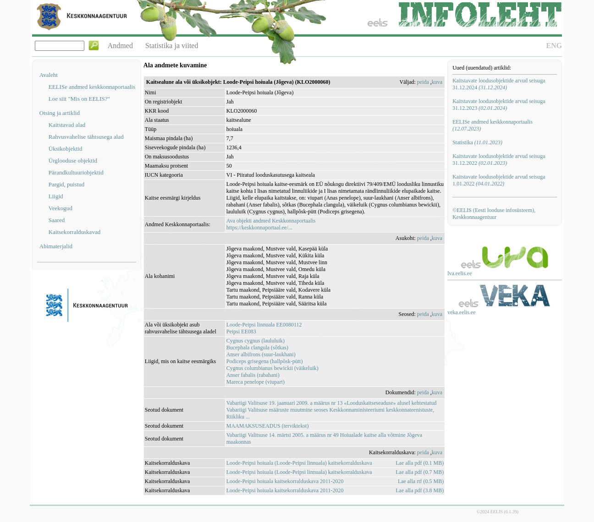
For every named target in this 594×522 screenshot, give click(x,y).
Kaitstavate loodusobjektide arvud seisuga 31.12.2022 (498, 159)
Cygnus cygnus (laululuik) (255, 340)
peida (423, 82)
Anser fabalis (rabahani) (253, 375)
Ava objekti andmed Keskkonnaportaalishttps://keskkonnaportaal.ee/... (271, 224)
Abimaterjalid (55, 246)
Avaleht (48, 74)
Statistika (477, 142)
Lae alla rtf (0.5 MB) (421, 481)
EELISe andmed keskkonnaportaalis (92, 86)
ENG (554, 45)
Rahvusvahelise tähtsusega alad (86, 136)
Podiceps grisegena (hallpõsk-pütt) (264, 361)
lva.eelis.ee (459, 273)
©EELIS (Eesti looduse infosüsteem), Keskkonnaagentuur (493, 213)
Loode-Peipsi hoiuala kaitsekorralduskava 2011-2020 (285, 481)
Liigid (56, 196)
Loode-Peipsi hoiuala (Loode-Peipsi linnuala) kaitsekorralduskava (299, 463)
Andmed (120, 45)
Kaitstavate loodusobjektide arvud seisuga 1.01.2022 (498, 180)
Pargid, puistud (67, 184)
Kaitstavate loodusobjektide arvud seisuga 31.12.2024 (498, 84)
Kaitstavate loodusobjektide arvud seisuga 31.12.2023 (498, 104)
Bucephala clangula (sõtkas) (257, 347)
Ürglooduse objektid (73, 160)
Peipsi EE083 (241, 331)
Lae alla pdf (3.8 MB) (420, 490)
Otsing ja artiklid (59, 112)
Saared (57, 220)
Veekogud (60, 208)
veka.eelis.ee (461, 312)
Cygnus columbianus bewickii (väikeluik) (272, 368)
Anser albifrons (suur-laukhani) (261, 354)
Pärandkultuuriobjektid (76, 172)
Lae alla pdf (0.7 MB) (420, 472)
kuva (437, 82)
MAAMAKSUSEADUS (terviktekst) (267, 426)
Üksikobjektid (65, 148)
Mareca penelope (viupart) (255, 382)
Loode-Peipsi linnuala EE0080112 (264, 324)
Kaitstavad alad (67, 124)
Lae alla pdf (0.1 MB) (420, 463)
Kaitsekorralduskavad (74, 231)
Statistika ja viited (171, 45)
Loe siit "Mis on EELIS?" (79, 98)
